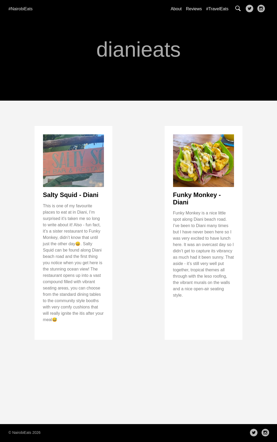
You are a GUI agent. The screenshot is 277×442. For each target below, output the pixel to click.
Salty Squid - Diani (71, 194)
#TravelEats (217, 9)
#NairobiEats (20, 9)
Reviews (194, 9)
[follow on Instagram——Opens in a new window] (262, 9)
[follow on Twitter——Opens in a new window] (250, 9)
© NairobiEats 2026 (24, 432)
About (176, 9)
